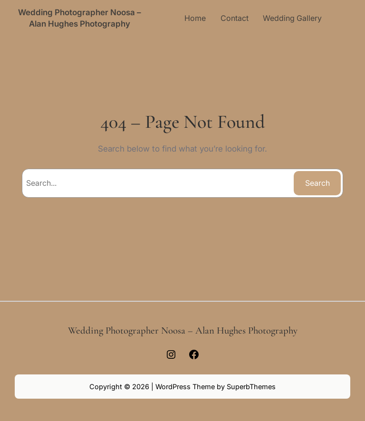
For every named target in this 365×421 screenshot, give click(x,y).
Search (317, 183)
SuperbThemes (251, 387)
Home (195, 18)
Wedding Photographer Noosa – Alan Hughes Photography (183, 330)
